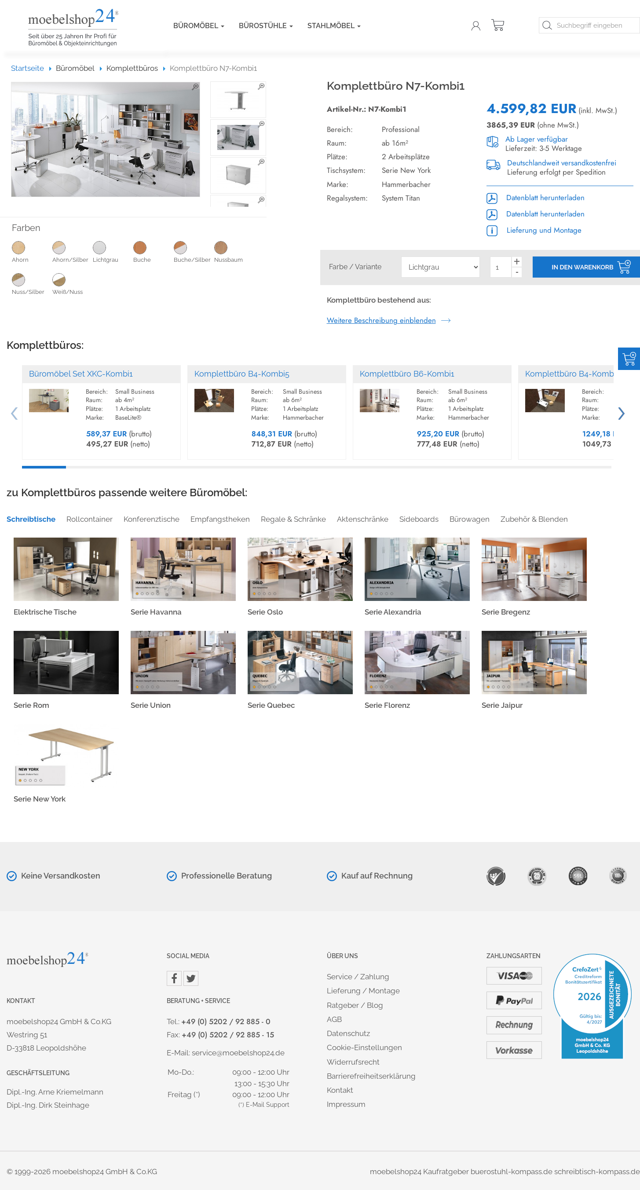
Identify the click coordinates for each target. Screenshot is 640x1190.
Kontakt (340, 1090)
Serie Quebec (271, 705)
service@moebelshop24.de (238, 1052)
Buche (153, 251)
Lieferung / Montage (363, 990)
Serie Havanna (156, 612)
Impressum (346, 1104)
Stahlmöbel (334, 26)
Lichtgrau (113, 251)
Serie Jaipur (502, 705)
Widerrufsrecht (353, 1062)
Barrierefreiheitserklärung (371, 1076)
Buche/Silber (194, 251)
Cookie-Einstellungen (364, 1047)
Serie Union (151, 705)
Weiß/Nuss (72, 283)
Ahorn (32, 251)
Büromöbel (198, 26)
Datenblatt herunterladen (535, 197)
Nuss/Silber (32, 283)
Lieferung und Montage (533, 230)
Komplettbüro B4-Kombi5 (241, 373)
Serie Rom (31, 705)
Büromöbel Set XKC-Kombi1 (81, 373)
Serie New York (40, 799)
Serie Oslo (265, 612)
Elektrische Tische (45, 612)
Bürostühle (266, 26)
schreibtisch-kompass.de (597, 1171)
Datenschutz (348, 1033)
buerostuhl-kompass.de (511, 1171)
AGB (334, 1019)
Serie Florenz (387, 705)
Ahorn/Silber (72, 251)
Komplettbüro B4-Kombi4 (572, 373)
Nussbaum (234, 251)
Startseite (31, 68)
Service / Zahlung (358, 976)
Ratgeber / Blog (355, 1005)
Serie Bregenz (506, 612)
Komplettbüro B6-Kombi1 (407, 373)
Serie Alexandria (393, 612)
